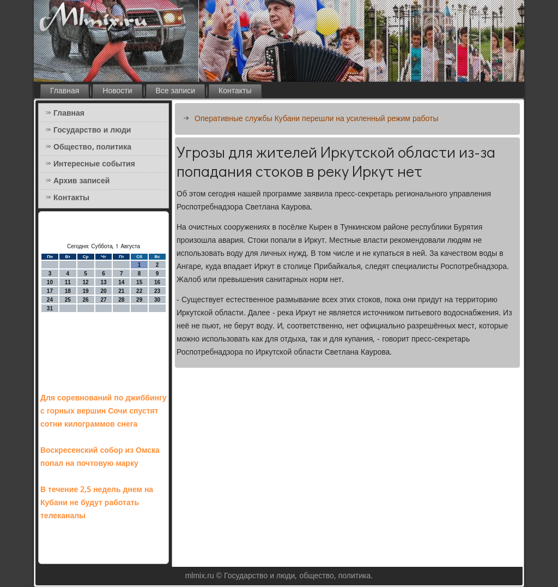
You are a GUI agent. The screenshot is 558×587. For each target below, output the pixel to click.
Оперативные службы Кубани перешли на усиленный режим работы (316, 118)
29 (139, 300)
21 (121, 291)
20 (103, 291)
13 (103, 282)
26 (86, 300)
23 (157, 291)
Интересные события (94, 164)
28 (121, 300)
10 (50, 282)
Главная (64, 91)
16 (157, 282)
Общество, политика (92, 147)
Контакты (235, 91)
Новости (117, 91)
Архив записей (81, 181)
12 (86, 282)
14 (121, 282)
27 (103, 300)
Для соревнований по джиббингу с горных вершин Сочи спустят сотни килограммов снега (103, 411)
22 (139, 291)
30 (157, 300)
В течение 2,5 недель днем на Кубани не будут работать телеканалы (96, 503)
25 (68, 300)
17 (50, 291)
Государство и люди (92, 130)
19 (86, 291)
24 (50, 300)
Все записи (176, 91)
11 (68, 282)
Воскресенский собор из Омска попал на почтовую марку (100, 457)
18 (68, 291)
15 (139, 282)
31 (50, 309)
